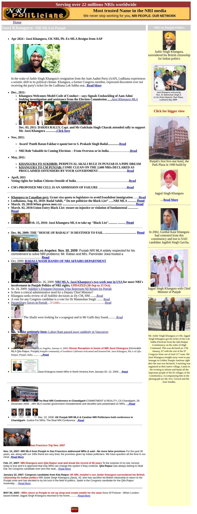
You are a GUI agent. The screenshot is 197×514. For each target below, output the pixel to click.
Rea (121, 144)
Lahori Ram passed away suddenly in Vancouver (59, 332)
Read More (94, 85)
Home (17, 22)
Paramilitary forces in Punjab (29, 302)
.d (133, 150)
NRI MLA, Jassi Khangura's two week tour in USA (89, 282)
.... (123, 99)
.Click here (63, 130)
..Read (131, 403)
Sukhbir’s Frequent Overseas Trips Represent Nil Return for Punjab (69, 288)
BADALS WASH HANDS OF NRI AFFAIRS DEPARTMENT (65, 261)
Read (130, 170)
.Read (99, 295)
